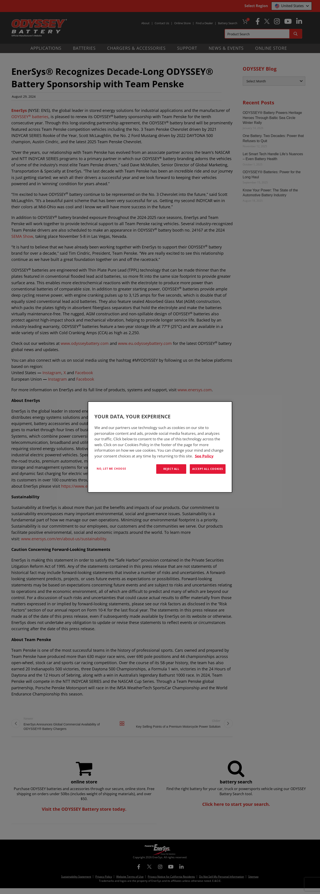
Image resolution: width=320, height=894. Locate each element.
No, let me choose (111, 469)
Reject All (171, 469)
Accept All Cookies (207, 469)
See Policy (204, 455)
